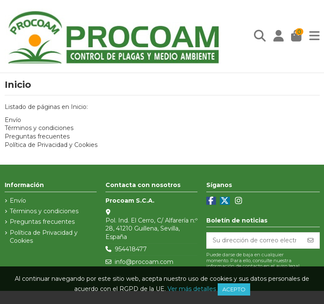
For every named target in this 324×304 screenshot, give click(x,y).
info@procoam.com (144, 262)
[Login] (279, 36)
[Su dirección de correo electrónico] (254, 241)
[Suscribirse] (310, 241)
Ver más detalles (191, 289)
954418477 (131, 249)
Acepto (234, 289)
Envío (13, 120)
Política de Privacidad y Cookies (51, 145)
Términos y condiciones (39, 128)
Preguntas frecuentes (37, 136)
